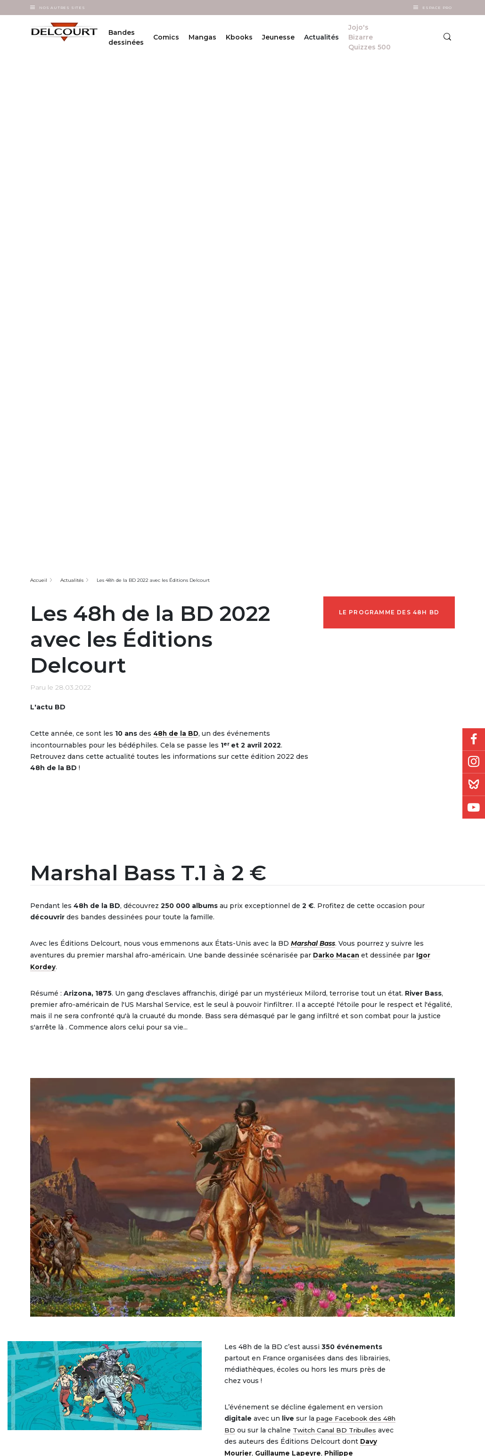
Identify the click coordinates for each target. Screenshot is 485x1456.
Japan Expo (279, 1258)
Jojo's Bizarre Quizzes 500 (369, 37)
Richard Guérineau (291, 1092)
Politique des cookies (413, 1440)
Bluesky (473, 784)
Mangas (202, 37)
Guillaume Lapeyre (288, 1081)
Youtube (473, 807)
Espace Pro (437, 7)
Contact (139, 1267)
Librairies (208, 1245)
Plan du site (433, 1440)
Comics (166, 37)
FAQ (134, 1243)
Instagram (473, 762)
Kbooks (239, 37)
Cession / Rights (217, 1270)
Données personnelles (367, 1440)
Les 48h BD (278, 1270)
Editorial (207, 1233)
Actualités (71, 210)
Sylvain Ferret (353, 1092)
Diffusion (208, 1221)
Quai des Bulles (283, 1245)
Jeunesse (278, 37)
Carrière (139, 1255)
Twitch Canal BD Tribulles (337, 1058)
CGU (391, 1440)
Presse (204, 1258)
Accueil (38, 210)
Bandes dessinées (126, 37)
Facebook (473, 739)
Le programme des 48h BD (389, 242)
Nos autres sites (62, 7)
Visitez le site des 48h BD (301, 1129)
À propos (141, 1230)
